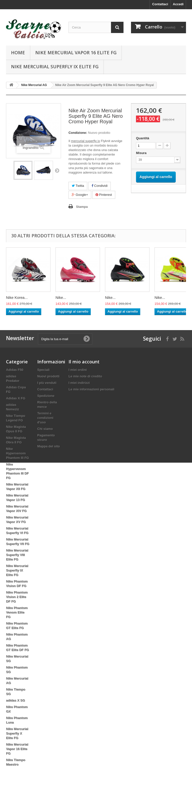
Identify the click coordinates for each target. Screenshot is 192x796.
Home (18, 53)
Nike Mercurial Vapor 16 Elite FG (75, 53)
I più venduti (46, 383)
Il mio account (84, 362)
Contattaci (160, 4)
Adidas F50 (14, 370)
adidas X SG (15, 700)
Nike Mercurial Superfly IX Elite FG (54, 67)
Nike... (61, 297)
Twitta (78, 186)
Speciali (43, 370)
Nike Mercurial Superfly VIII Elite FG (17, 554)
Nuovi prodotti (48, 376)
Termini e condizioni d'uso (45, 417)
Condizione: (77, 133)
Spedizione (45, 396)
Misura (142, 153)
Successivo (57, 170)
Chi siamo (45, 429)
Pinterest (104, 195)
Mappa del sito (48, 446)
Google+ (80, 195)
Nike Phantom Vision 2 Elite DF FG (17, 596)
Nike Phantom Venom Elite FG (17, 612)
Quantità (142, 138)
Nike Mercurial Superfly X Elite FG (17, 733)
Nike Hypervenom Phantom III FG (17, 453)
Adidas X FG (15, 398)
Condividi (100, 186)
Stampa (82, 207)
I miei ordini (77, 370)
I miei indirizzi (79, 383)
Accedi (178, 4)
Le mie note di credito (85, 376)
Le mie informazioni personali (91, 389)
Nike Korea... (17, 297)
